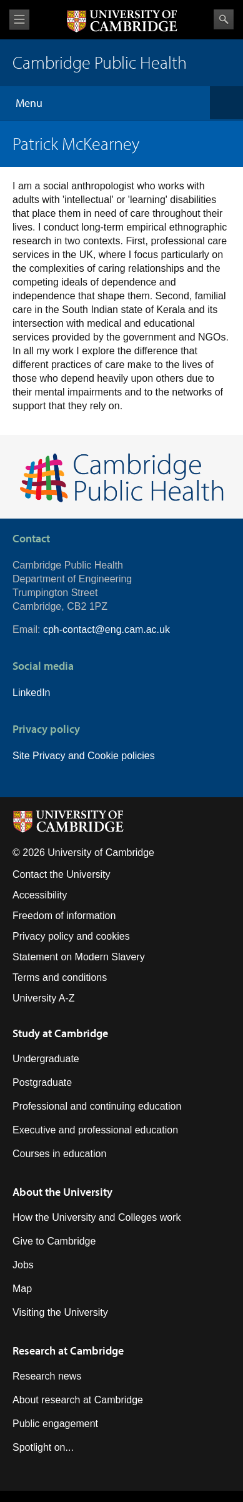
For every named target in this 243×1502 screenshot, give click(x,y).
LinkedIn (31, 692)
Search (224, 19)
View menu (19, 19)
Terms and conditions (59, 977)
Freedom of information (64, 915)
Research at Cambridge (68, 1350)
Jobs (23, 1265)
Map (22, 1288)
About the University (62, 1192)
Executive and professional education (95, 1130)
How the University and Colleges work (96, 1217)
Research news (46, 1376)
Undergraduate (45, 1058)
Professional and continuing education (96, 1106)
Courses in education (59, 1153)
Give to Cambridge (54, 1241)
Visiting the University (60, 1312)
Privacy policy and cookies (71, 936)
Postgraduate (42, 1082)
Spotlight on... (43, 1447)
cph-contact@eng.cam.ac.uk (106, 629)
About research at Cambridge (77, 1400)
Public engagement (55, 1423)
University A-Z (43, 998)
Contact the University (61, 874)
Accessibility (39, 895)
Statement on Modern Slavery (78, 957)
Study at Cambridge (60, 1033)
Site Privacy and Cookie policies (83, 755)
